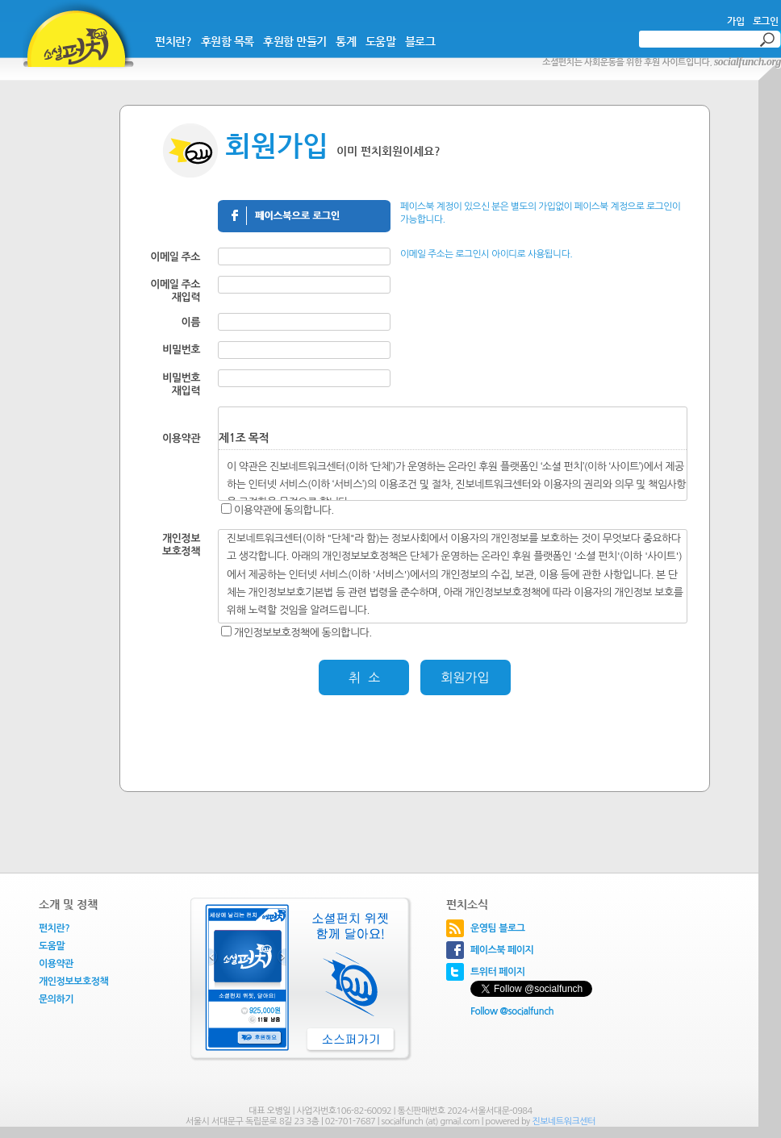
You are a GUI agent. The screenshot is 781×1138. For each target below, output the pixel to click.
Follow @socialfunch (511, 1011)
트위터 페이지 (497, 972)
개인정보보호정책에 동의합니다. (303, 632)
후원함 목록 (227, 41)
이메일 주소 (175, 257)
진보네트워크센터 (563, 1121)
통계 (346, 41)
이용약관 (56, 964)
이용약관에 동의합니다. (284, 510)
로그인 (766, 21)
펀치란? (173, 41)
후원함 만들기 (295, 41)
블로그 (420, 41)
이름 (191, 322)
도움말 (380, 41)
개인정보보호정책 (73, 981)
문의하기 (56, 999)
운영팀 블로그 (497, 928)
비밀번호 (181, 349)
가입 (735, 21)
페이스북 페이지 (501, 950)
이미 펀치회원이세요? (388, 150)
